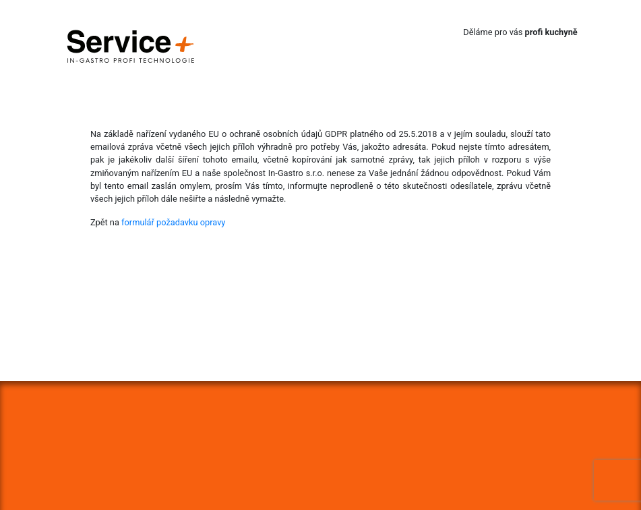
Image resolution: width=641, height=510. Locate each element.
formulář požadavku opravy (173, 222)
